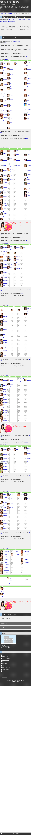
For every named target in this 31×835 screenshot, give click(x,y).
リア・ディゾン (9, 581)
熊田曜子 (18, 160)
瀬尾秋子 (25, 247)
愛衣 (5, 63)
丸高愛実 (5, 528)
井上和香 (11, 114)
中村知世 (5, 412)
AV (8, 19)
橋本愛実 (5, 449)
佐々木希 (5, 256)
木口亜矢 (11, 154)
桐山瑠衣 (11, 179)
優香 (17, 551)
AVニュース (11, 19)
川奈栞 (5, 200)
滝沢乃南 (5, 321)
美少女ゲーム (4, 663)
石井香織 (11, 69)
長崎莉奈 (5, 391)
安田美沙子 (6, 556)
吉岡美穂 (27, 551)
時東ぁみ (29, 313)
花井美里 (5, 458)
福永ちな (18, 449)
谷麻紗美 (5, 350)
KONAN (28, 179)
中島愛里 (5, 402)
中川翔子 (5, 389)
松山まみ (5, 520)
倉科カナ (18, 165)
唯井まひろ (5, 21)
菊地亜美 (11, 150)
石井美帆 (11, 74)
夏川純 (5, 418)
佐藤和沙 (5, 260)
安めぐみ (7, 559)
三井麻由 (11, 498)
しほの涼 (11, 256)
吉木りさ (27, 559)
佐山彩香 (5, 280)
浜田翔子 (5, 466)
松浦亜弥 (5, 507)
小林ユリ (29, 192)
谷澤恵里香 (6, 551)
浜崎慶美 (5, 463)
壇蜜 (5, 355)
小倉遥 (28, 89)
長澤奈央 (5, 399)
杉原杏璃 (18, 256)
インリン (11, 127)
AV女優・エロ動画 (5, 660)
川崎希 (5, 192)
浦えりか (18, 63)
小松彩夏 (29, 183)
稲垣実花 (11, 110)
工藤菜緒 (18, 150)
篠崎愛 (11, 253)
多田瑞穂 (5, 340)
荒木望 (5, 100)
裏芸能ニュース (5, 656)
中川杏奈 (5, 385)
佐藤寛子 (5, 264)
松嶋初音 (5, 513)
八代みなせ (6, 554)
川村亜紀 (5, 205)
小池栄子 (29, 150)
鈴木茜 (18, 264)
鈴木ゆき (18, 268)
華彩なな (5, 170)
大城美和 (29, 69)
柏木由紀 (5, 175)
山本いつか (6, 570)
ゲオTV (19, 19)
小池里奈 (29, 160)
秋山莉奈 (5, 84)
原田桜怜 (5, 469)
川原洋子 (5, 203)
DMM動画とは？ (16, 41)
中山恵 (5, 415)
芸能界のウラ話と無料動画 (10, 2)
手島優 (22, 310)
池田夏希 (11, 63)
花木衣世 (5, 461)
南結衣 (11, 507)
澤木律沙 (5, 283)
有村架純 (5, 110)
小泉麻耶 (29, 165)
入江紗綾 (11, 118)
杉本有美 (18, 253)
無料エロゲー (4, 661)
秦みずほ (5, 454)
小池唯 (28, 154)
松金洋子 (5, 510)
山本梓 (6, 567)
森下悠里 (29, 498)
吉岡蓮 (27, 554)
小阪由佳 (29, 170)
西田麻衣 (11, 380)
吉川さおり (27, 556)
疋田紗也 (11, 449)
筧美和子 (5, 165)
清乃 (11, 175)
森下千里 (29, 494)
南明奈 (11, 503)
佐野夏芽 (5, 277)
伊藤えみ (11, 105)
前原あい (5, 494)
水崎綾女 (11, 494)
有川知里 (5, 105)
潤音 (11, 264)
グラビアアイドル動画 (6, 658)
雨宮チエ (5, 89)
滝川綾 (5, 313)
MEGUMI (22, 494)
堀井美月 (29, 461)
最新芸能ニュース (11, 21)
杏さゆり (5, 114)
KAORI (4, 150)
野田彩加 (29, 380)
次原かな (15, 310)
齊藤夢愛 (5, 247)
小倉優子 (29, 95)
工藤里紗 (18, 154)
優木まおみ (17, 554)
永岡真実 (5, 380)
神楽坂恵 (5, 160)
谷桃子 (5, 353)
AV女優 (16, 19)
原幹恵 (5, 471)
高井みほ (5, 310)
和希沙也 (5, 179)
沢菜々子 (5, 285)
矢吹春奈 (7, 562)
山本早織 (7, 572)
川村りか (5, 218)
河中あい (5, 196)
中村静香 (5, 410)
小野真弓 (29, 114)
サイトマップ (4, 677)
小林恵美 (29, 188)
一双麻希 (11, 95)
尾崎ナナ (29, 100)
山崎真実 (7, 564)
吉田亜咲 (27, 562)
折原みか (29, 118)
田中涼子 (5, 347)
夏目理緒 (5, 420)
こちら (6, 42)
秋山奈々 (5, 79)
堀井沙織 (29, 458)
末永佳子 (18, 247)
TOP (3, 655)
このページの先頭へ (16, 833)
